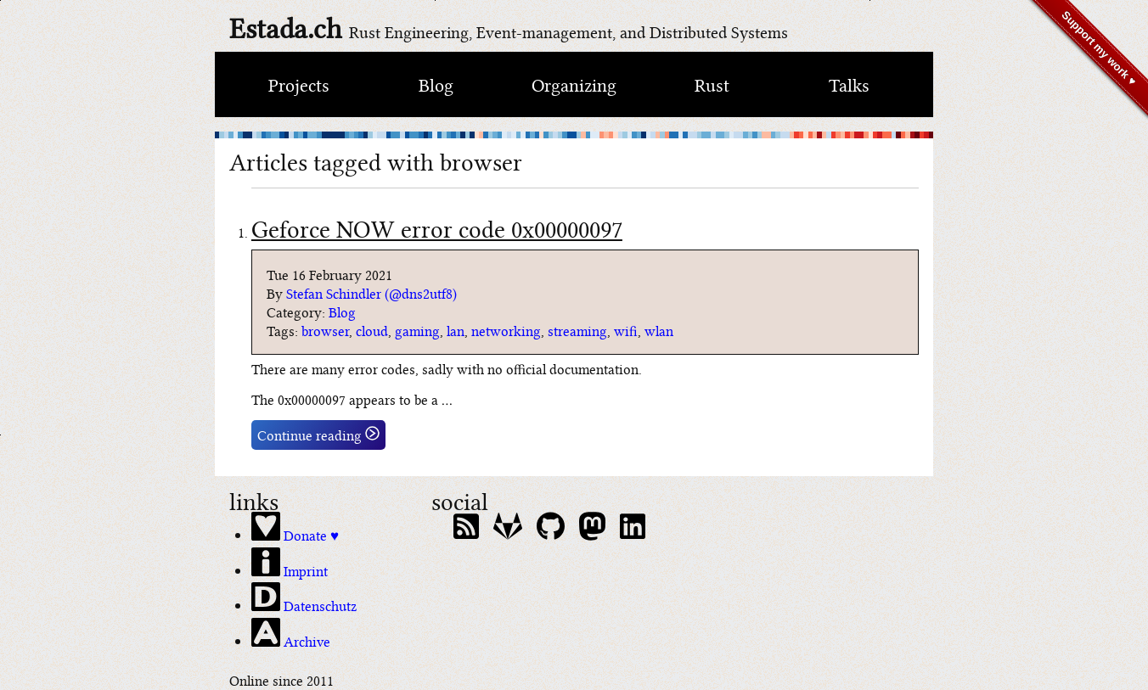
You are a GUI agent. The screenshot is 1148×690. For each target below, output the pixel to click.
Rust (712, 83)
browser (325, 330)
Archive (290, 634)
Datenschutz (304, 598)
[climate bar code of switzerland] (573, 135)
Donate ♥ (295, 528)
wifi (626, 330)
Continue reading (318, 434)
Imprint (289, 563)
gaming (417, 330)
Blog (436, 83)
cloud (372, 330)
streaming (577, 330)
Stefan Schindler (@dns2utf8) (371, 293)
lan (455, 330)
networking (506, 330)
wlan (658, 330)
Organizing (574, 83)
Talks (849, 83)
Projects (298, 83)
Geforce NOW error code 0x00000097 (436, 227)
